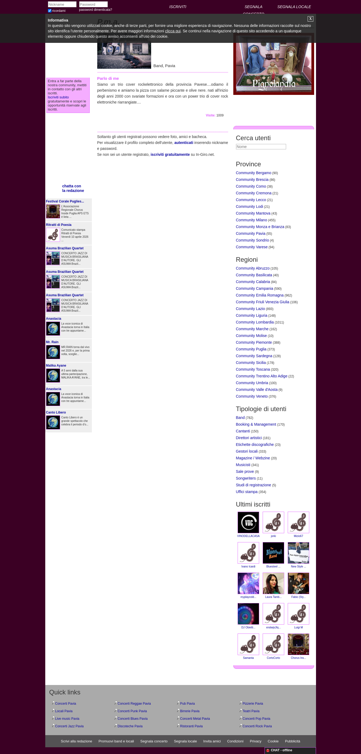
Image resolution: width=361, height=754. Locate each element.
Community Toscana (253, 369)
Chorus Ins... (298, 646)
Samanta (248, 646)
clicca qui (173, 31)
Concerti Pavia (65, 703)
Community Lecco (251, 200)
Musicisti (243, 465)
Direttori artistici (249, 438)
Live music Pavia (67, 719)
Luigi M (298, 616)
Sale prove (245, 471)
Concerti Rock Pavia (257, 726)
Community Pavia (251, 233)
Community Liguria (252, 315)
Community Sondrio (252, 240)
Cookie (273, 741)
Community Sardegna (254, 356)
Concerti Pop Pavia (256, 719)
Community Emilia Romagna (260, 295)
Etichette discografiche (255, 444)
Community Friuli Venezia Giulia (262, 302)
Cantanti (243, 431)
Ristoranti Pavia (191, 726)
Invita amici (212, 741)
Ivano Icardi (248, 555)
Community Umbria (252, 383)
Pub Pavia (187, 703)
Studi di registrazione (253, 485)
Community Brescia (252, 179)
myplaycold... (248, 585)
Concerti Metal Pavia (195, 719)
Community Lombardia (255, 322)
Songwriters (246, 478)
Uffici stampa (247, 492)
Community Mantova (253, 213)
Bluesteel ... (273, 555)
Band (240, 417)
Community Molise (251, 335)
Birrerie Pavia (190, 711)
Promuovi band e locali (116, 741)
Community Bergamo (254, 173)
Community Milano (251, 220)
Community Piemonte (254, 342)
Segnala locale (185, 741)
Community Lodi (249, 206)
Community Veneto (252, 396)
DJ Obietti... (248, 616)
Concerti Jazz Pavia (69, 726)
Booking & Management (256, 424)
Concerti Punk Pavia (132, 711)
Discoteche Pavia (130, 726)
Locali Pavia (64, 711)
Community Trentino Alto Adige (261, 376)
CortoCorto (273, 646)
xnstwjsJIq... (273, 616)
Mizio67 (298, 525)
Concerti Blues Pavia (133, 719)
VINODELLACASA (248, 525)
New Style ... (298, 555)
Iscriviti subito (58, 97)
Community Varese (252, 247)
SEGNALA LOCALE (294, 7)
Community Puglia (251, 349)
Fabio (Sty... (298, 585)
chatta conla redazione (73, 188)
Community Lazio (250, 309)
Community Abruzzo (253, 268)
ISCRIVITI (177, 7)
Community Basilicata (254, 275)
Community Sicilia (251, 362)
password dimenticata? (95, 10)
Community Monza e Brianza (260, 227)
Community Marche (252, 329)
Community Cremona (254, 193)
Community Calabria (253, 282)
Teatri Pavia (251, 711)
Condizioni (235, 741)
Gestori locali (247, 451)
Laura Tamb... (273, 585)
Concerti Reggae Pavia (134, 703)
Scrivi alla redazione (76, 741)
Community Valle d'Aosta (257, 389)
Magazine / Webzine (253, 458)
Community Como (251, 186)
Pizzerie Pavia (253, 703)
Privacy (256, 741)
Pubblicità (292, 741)
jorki (273, 525)
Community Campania (254, 288)
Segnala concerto (154, 741)
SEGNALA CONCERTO (253, 8)
